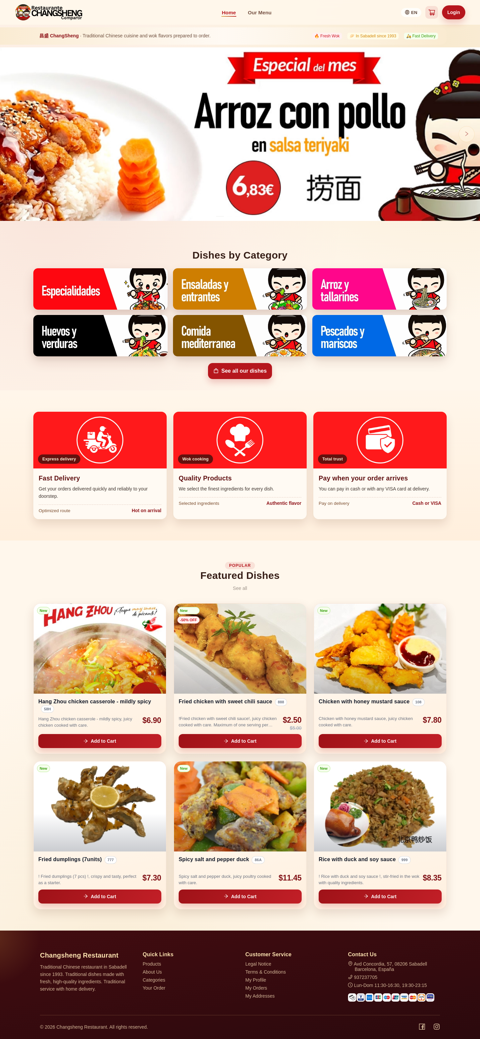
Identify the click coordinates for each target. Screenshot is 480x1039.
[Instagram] (436, 1027)
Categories (154, 980)
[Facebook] (422, 1027)
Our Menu (260, 12)
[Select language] (411, 12)
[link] (99, 678)
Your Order (154, 988)
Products (152, 964)
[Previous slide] (13, 134)
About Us (152, 972)
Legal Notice (258, 964)
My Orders (256, 988)
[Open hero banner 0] (240, 134)
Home (229, 12)
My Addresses (260, 996)
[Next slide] (467, 134)
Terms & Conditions (265, 972)
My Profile (255, 980)
